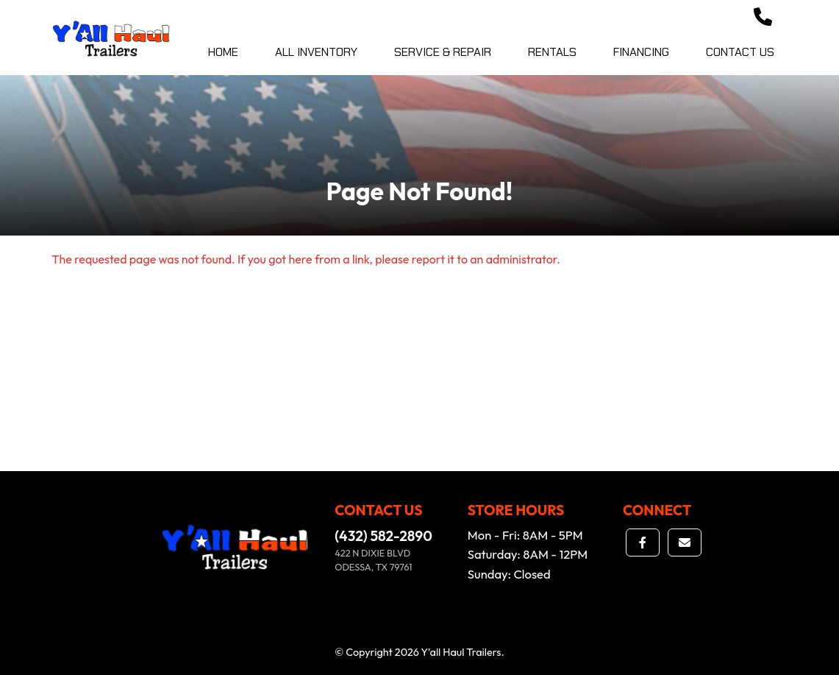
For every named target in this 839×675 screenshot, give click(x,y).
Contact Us (740, 52)
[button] (763, 17)
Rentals (552, 52)
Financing (641, 52)
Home (223, 52)
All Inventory (316, 52)
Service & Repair (442, 52)
